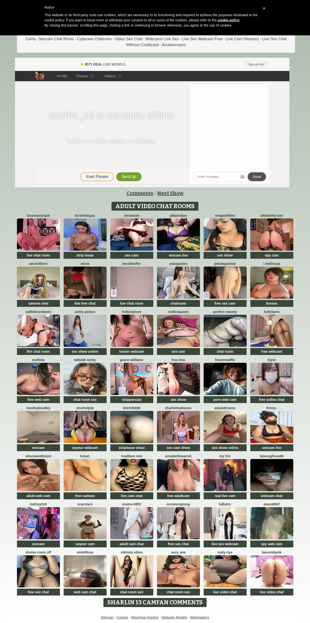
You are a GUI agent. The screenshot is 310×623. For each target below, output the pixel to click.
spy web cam (271, 544)
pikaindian (178, 215)
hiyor (272, 360)
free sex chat (178, 544)
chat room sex (85, 400)
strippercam (131, 400)
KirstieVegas (85, 215)
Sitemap (107, 617)
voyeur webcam (85, 448)
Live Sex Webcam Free (202, 39)
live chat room (38, 255)
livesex (272, 303)
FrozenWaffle (225, 360)
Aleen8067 (272, 504)
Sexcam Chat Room (56, 39)
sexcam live (178, 255)
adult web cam (38, 496)
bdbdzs (225, 504)
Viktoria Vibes (132, 552)
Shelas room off (38, 552)
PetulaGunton (225, 264)
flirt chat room (38, 351)
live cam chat (131, 496)
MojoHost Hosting (144, 617)
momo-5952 (131, 504)
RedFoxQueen (178, 312)
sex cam (131, 255)
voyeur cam (85, 544)
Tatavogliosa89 (271, 456)
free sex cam (225, 303)
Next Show (170, 193)
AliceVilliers (38, 264)
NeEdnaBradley (38, 408)
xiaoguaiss (178, 264)
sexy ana (178, 552)
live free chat (85, 303)
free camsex (85, 496)
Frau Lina (178, 360)
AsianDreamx (225, 408)
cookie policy (229, 20)
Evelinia (38, 360)
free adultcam (178, 496)
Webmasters (199, 617)
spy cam (272, 255)
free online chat (271, 400)
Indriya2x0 (38, 504)
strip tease (85, 255)
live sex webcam (225, 544)
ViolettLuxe (84, 552)
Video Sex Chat (128, 39)
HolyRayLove (131, 312)
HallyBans (272, 312)
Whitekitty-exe (271, 215)
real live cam (225, 496)
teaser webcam (131, 351)
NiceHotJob (85, 408)
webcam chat (271, 496)
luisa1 (85, 456)
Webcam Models (174, 617)
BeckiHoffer (131, 264)
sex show (225, 255)
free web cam (38, 400)
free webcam (271, 351)
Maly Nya (225, 552)
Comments (140, 193)
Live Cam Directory (242, 39)
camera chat (38, 303)
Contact (122, 617)
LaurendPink (271, 552)
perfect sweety (225, 312)
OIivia (85, 264)
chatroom (178, 303)
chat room (225, 351)
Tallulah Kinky (85, 360)
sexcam (38, 448)
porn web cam (225, 400)
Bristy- (272, 408)
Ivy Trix (224, 456)
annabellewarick (178, 456)
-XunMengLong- (178, 504)
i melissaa (272, 264)
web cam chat (85, 592)
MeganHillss (225, 215)
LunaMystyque (38, 215)
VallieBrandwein (38, 312)
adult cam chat (132, 544)
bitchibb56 (131, 408)
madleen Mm (131, 456)
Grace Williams (131, 360)
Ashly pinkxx (85, 312)
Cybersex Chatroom (94, 39)
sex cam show (178, 448)
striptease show (132, 448)
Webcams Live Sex (162, 39)
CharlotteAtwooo (178, 408)
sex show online (85, 351)
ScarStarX (85, 504)
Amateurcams (174, 45)
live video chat (225, 592)
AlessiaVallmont (38, 456)
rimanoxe (131, 215)
